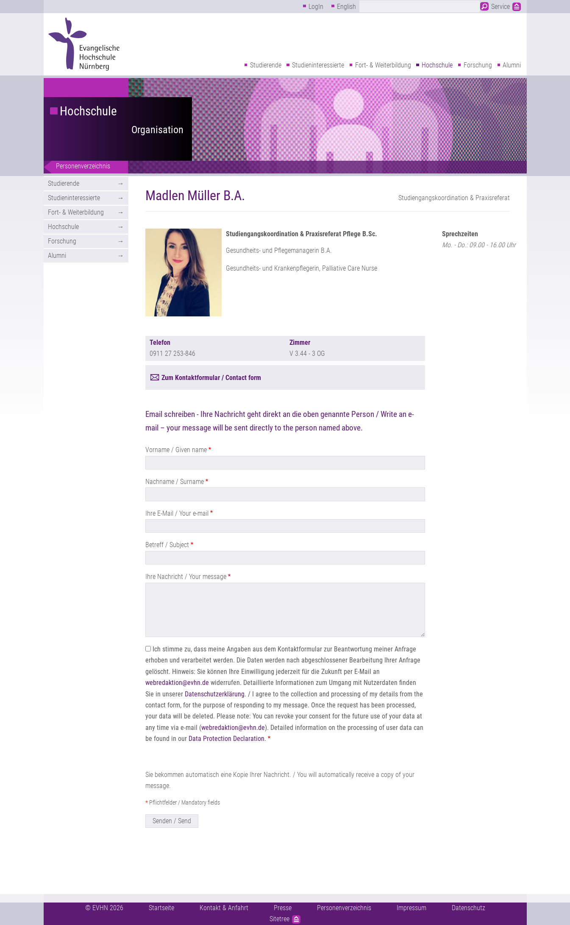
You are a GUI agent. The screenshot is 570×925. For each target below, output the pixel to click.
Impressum (411, 908)
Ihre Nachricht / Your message (185, 577)
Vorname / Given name (176, 450)
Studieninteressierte (318, 65)
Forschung (478, 65)
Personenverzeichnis (83, 166)
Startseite (161, 908)
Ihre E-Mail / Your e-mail (177, 513)
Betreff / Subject (167, 545)
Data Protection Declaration (226, 739)
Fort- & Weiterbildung (383, 65)
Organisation (157, 130)
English (346, 7)
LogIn (316, 7)
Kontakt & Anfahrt (224, 908)
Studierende (265, 65)
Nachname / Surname (174, 482)
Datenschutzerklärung (215, 694)
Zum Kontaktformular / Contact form (211, 378)
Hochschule (437, 65)
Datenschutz (468, 908)
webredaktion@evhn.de (177, 683)
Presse (283, 908)
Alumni (512, 65)
